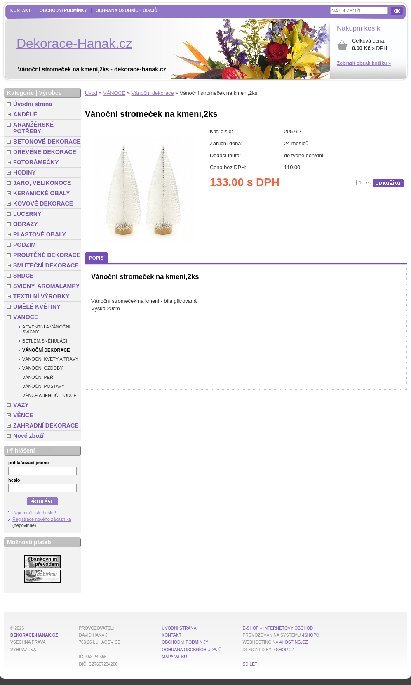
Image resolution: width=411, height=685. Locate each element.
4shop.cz (284, 649)
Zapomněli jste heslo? (34, 512)
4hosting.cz (293, 642)
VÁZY (21, 405)
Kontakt (20, 10)
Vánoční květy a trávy (50, 359)
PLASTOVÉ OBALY (39, 234)
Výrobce (50, 93)
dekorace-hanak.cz (34, 635)
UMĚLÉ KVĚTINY (37, 306)
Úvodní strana (32, 104)
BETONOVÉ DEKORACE (47, 141)
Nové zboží (28, 435)
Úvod (91, 93)
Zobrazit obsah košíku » (364, 63)
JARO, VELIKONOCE (42, 183)
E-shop (250, 628)
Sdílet (249, 664)
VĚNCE (23, 415)
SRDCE (23, 275)
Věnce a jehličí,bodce (49, 395)
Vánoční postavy (43, 386)
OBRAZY (25, 224)
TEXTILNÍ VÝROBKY (41, 296)
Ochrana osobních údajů (126, 10)
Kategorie (20, 93)
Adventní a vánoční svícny (46, 329)
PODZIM (24, 244)
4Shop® (310, 635)
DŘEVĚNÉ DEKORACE (44, 152)
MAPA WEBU (174, 656)
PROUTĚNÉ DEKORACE (46, 255)
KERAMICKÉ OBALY (41, 193)
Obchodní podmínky (63, 10)
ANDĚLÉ (25, 114)
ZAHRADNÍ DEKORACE (46, 425)
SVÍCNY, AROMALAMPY (46, 286)
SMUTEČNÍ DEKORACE (46, 265)
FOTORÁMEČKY (36, 162)
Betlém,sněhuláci (44, 340)
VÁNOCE (114, 93)
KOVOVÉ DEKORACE (43, 203)
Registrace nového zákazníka (41, 519)
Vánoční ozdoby (42, 368)
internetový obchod (288, 628)
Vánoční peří (38, 377)
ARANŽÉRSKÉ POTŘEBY (33, 128)
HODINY (24, 172)
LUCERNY (27, 213)
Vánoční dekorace (152, 93)
